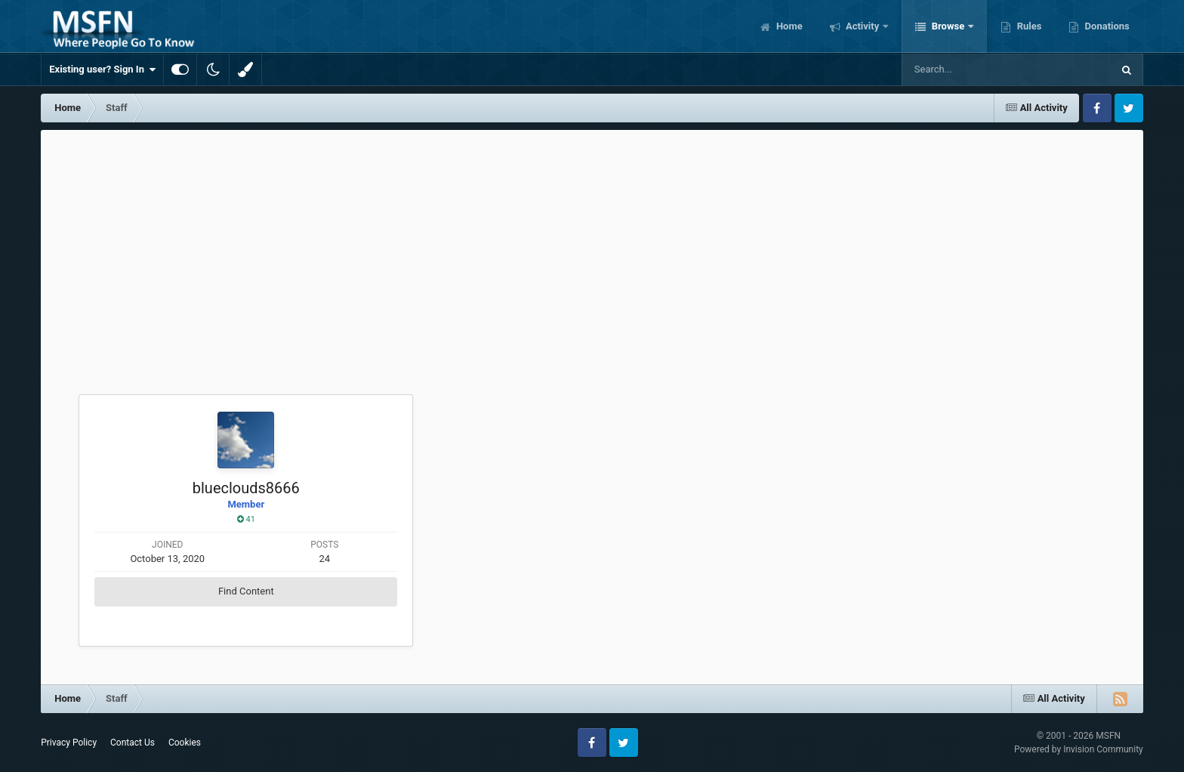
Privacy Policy (69, 742)
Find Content (246, 591)
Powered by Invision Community (1078, 749)
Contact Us (132, 742)
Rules (1027, 26)
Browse (948, 26)
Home (788, 26)
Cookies (184, 742)
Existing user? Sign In (102, 69)
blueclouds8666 (246, 488)
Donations (1105, 26)
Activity (862, 26)
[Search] (968, 69)
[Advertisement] (592, 243)
